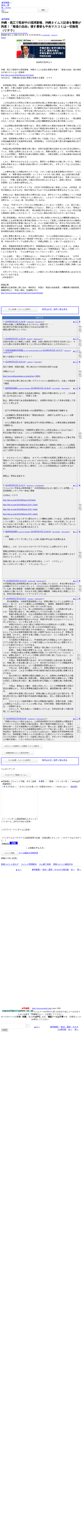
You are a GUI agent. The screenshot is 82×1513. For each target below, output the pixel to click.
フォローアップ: (8, 769)
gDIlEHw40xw (37, 339)
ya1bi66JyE (30, 362)
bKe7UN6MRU (56, 388)
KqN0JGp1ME (31, 581)
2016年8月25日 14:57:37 (53, 350)
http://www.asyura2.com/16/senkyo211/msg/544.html (22, 293)
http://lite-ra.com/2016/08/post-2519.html (19, 500)
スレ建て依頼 (45, 870)
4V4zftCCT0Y (6, 352)
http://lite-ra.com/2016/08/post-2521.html (17, 75)
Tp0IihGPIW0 (38, 599)
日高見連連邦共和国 (23, 350)
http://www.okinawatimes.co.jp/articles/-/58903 (21, 376)
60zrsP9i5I (29, 339)
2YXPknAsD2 (30, 321)
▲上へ (18, 875)
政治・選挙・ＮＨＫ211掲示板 (56, 875)
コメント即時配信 (29, 870)
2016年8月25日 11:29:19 (15, 339)
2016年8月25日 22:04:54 (41, 532)
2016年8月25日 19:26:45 (41, 388)
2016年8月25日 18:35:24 (15, 362)
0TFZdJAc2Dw (40, 581)
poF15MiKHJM (39, 485)
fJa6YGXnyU (30, 485)
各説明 (74, 787)
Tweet (3, 38)
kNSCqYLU (54, 35)
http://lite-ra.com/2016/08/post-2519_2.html (20, 505)
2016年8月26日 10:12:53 (16, 581)
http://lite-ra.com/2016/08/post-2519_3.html (20, 509)
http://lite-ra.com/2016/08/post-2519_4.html (20, 514)
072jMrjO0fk (37, 362)
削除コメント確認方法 (63, 870)
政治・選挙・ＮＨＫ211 (6, 7)
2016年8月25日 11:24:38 (15, 322)
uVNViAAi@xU (40, 719)
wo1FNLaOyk (31, 719)
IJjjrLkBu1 (30, 599)
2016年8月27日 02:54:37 (16, 599)
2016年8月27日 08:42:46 (16, 719)
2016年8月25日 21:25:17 (15, 485)
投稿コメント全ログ (10, 870)
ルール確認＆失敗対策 (28, 859)
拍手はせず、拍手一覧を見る (54, 309)
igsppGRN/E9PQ (46, 35)
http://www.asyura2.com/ (42, 1014)
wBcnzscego (67, 350)
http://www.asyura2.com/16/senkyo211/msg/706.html (14, 33)
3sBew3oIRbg (65, 388)
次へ (73, 875)
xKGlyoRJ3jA (38, 321)
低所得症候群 (17, 388)
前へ (79, 875)
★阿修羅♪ (5, 2)
